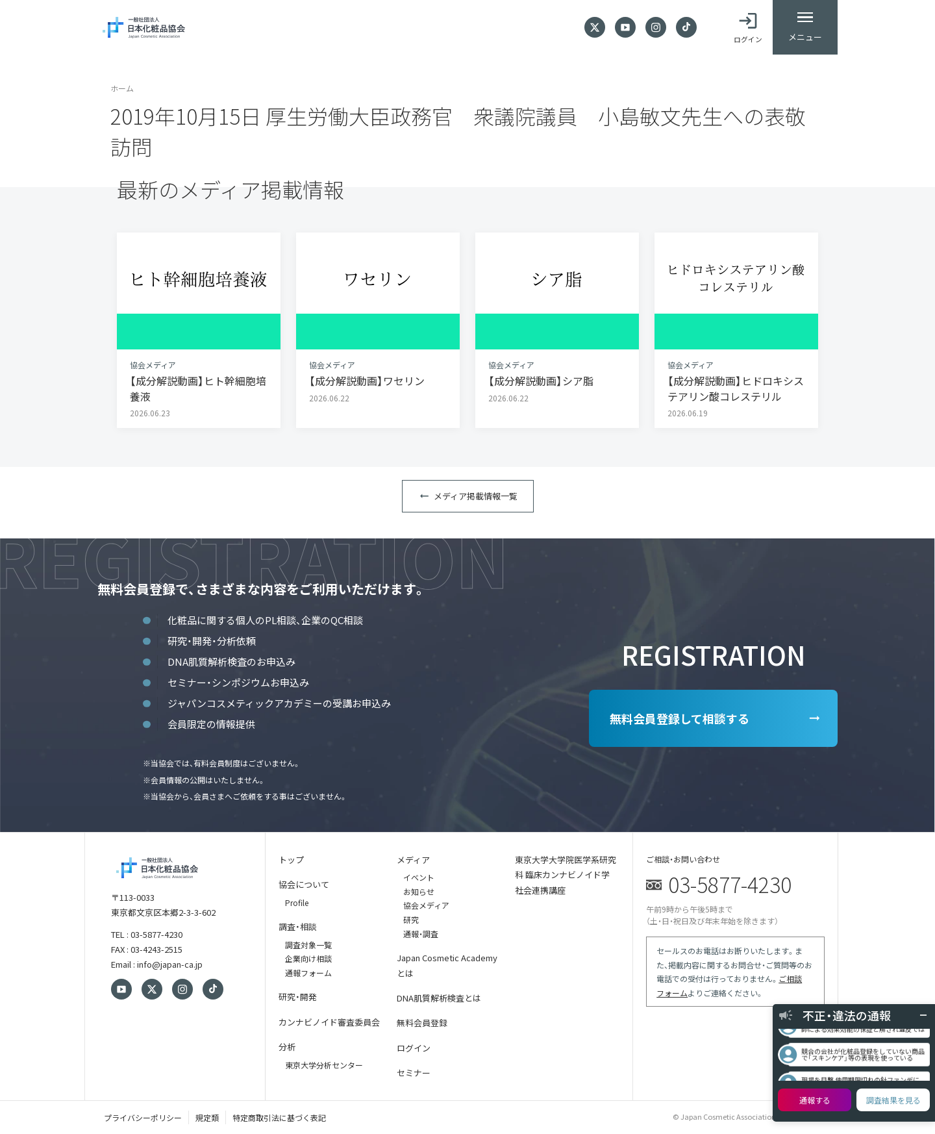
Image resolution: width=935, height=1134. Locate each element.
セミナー (413, 1072)
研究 (411, 919)
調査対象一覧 (308, 944)
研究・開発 (298, 996)
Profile (296, 902)
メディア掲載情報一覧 (475, 496)
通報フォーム (308, 972)
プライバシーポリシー (143, 1117)
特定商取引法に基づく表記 (279, 1117)
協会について (304, 884)
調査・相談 (298, 926)
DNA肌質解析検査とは (439, 998)
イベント (418, 877)
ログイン (413, 1048)
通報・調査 (420, 933)
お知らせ (418, 891)
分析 (287, 1046)
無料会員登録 (422, 1022)
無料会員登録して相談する (679, 718)
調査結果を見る (893, 1099)
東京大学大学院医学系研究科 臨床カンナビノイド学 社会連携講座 (565, 874)
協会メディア (426, 905)
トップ (291, 859)
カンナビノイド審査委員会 (329, 1022)
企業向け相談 (308, 958)
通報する (814, 1099)
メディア (413, 859)
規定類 (207, 1117)
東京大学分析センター (324, 1064)
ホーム (122, 88)
